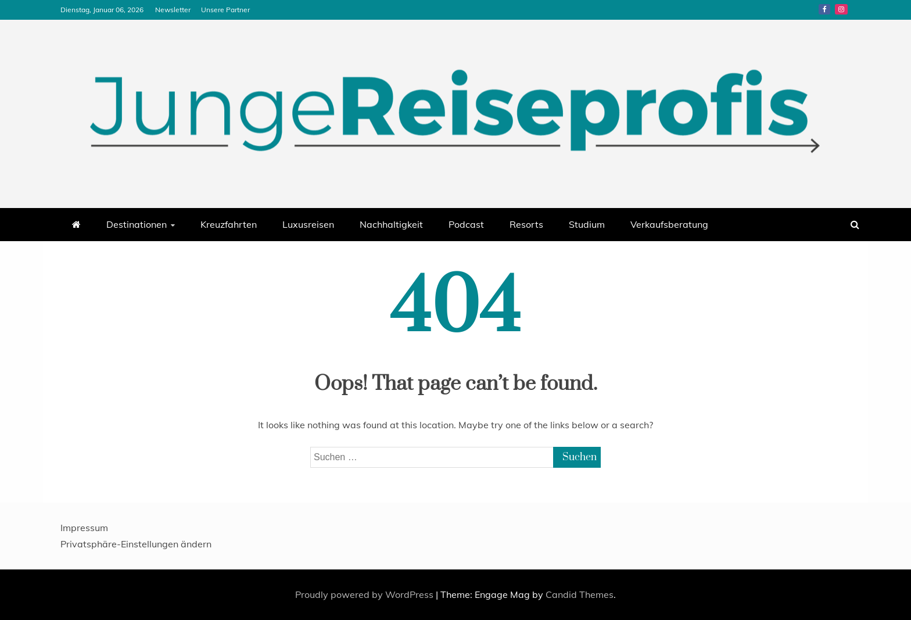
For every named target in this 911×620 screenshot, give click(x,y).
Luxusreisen (308, 224)
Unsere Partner (225, 9)
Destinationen (136, 224)
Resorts (526, 224)
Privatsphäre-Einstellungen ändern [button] (135, 544)
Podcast (466, 224)
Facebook (824, 9)
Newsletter (173, 9)
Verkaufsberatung (669, 224)
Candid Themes (580, 594)
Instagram (841, 9)
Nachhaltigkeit (391, 224)
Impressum (84, 527)
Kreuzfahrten (228, 224)
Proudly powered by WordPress (365, 594)
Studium (587, 224)
